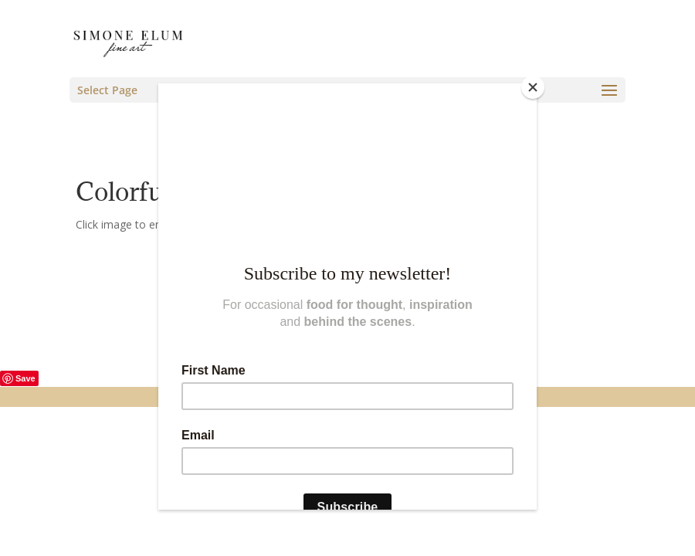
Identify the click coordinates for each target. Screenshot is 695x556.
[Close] (532, 87)
